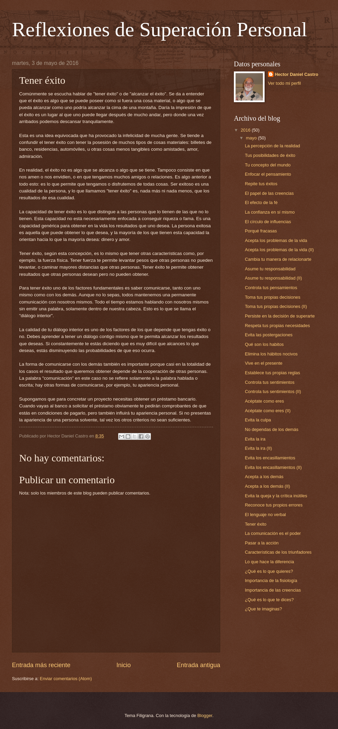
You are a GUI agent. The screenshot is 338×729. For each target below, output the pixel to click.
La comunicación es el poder (273, 533)
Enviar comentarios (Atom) (66, 678)
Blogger (204, 715)
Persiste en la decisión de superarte (280, 316)
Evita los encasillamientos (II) (273, 467)
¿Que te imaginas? (263, 608)
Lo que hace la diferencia (269, 561)
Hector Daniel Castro (296, 74)
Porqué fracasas (261, 230)
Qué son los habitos (264, 344)
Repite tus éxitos (261, 183)
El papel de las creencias (269, 193)
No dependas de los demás (271, 429)
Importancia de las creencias (273, 590)
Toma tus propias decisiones (272, 297)
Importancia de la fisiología (271, 580)
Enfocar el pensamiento (268, 174)
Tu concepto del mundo (268, 164)
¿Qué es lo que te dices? (269, 599)
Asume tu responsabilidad (270, 268)
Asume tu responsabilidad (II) (273, 278)
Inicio (123, 665)
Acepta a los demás (264, 476)
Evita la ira (255, 439)
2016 (246, 130)
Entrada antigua (198, 665)
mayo (252, 137)
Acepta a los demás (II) (267, 486)
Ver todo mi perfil (284, 83)
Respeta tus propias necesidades (277, 325)
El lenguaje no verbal (265, 514)
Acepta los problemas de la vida (276, 240)
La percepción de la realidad (272, 145)
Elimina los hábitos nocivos (271, 353)
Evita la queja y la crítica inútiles (276, 495)
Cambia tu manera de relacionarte (278, 259)
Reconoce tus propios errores (273, 505)
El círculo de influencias (268, 221)
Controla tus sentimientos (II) (273, 391)
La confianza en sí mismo (270, 212)
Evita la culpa (258, 419)
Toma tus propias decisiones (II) (276, 306)
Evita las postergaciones (269, 334)
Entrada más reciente (41, 665)
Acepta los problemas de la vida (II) (279, 249)
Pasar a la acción (262, 542)
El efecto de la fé (261, 202)
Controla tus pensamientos (271, 287)
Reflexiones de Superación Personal (159, 29)
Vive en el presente (263, 363)
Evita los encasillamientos (270, 457)
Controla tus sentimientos (269, 382)
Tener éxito (255, 524)
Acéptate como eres (264, 401)
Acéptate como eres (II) (268, 410)
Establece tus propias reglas (272, 372)
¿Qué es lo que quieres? (269, 571)
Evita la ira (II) (258, 448)
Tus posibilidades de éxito (270, 155)
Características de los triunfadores (278, 552)
